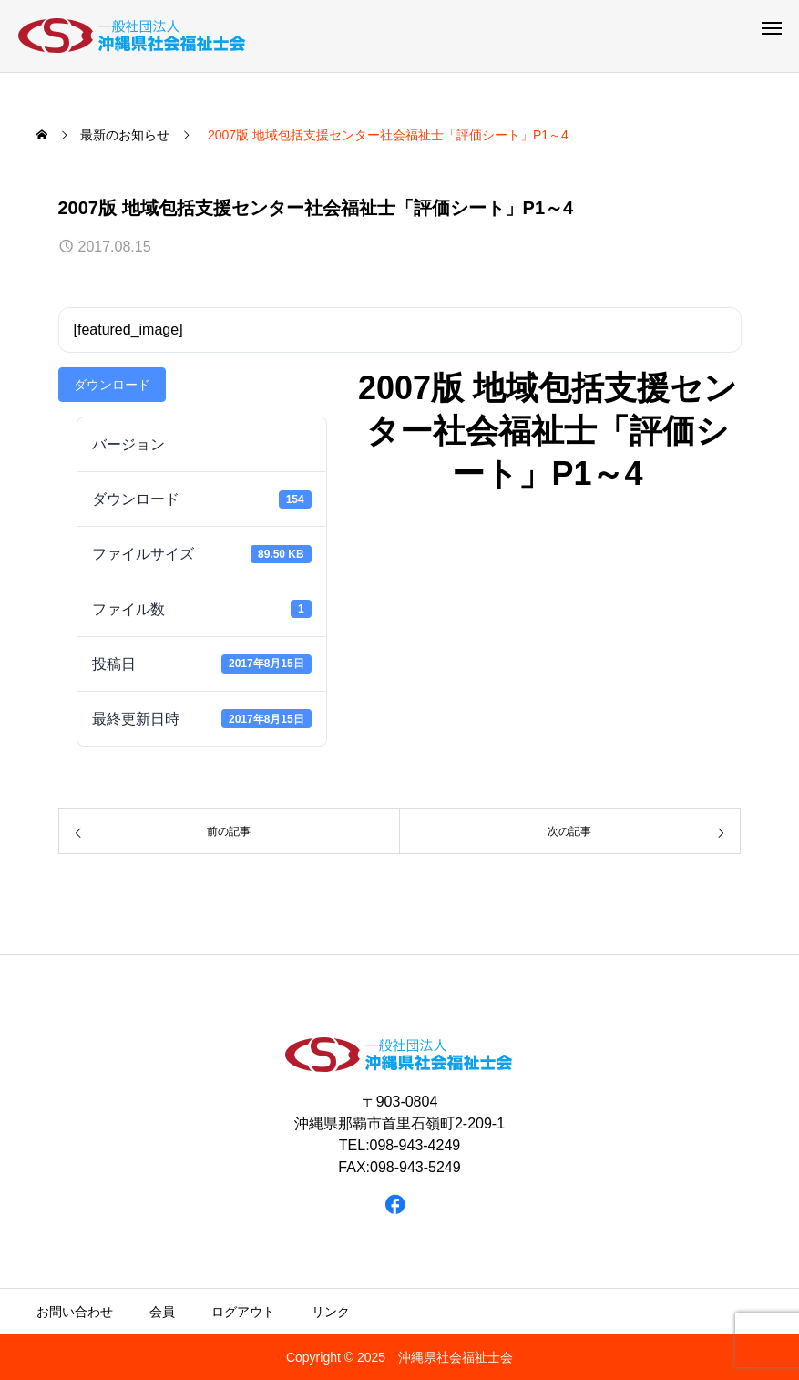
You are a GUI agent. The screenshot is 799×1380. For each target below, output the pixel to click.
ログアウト (243, 1311)
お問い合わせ (74, 1311)
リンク (331, 1311)
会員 (162, 1311)
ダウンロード (112, 384)
